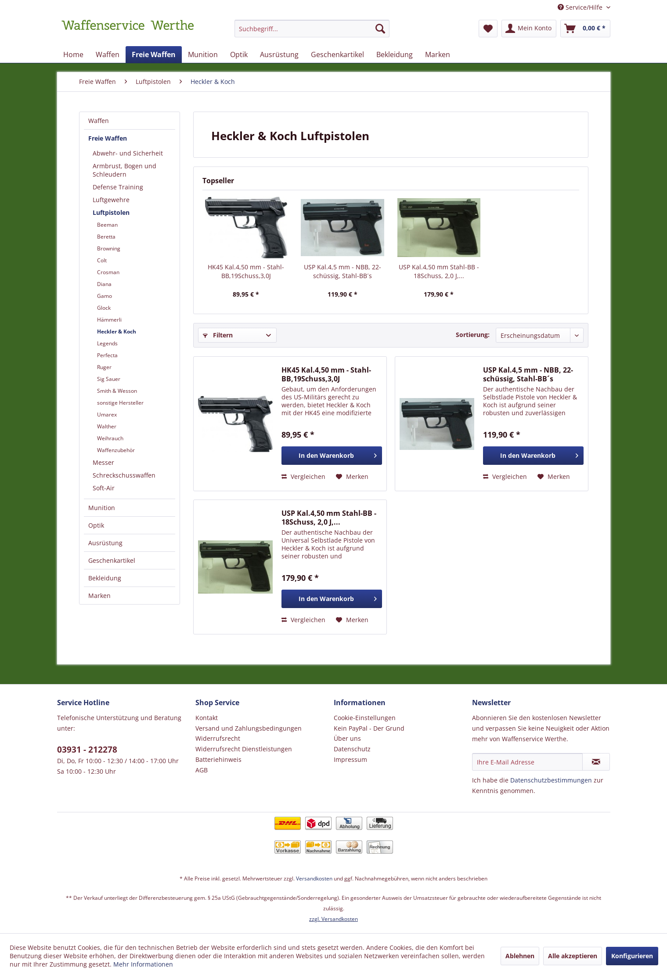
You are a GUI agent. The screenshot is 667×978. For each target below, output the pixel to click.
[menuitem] (311, 33)
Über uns (347, 738)
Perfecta (107, 355)
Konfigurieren (632, 956)
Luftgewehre (111, 200)
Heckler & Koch (116, 331)
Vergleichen (303, 476)
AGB (201, 770)
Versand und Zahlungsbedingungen (248, 728)
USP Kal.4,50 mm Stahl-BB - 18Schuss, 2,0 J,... (439, 271)
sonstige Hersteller (120, 402)
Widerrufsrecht (217, 738)
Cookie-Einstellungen (365, 718)
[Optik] (239, 54)
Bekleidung (104, 578)
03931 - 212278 (87, 749)
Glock (104, 308)
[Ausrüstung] (279, 54)
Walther (106, 426)
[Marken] (437, 54)
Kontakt (206, 718)
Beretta (106, 236)
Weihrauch (110, 438)
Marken (99, 595)
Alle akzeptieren (572, 956)
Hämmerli (109, 319)
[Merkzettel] (488, 28)
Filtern (218, 335)
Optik (96, 525)
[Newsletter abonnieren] (596, 762)
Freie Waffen (107, 138)
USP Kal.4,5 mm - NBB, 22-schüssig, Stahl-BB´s (342, 271)
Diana (104, 284)
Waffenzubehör (116, 450)
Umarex (107, 414)
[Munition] (203, 54)
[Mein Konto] (528, 28)
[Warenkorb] (585, 28)
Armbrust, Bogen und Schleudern (124, 170)
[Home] (73, 54)
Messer (103, 462)
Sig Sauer (108, 379)
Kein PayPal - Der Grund (369, 728)
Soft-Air (104, 488)
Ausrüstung (105, 543)
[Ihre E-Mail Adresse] (527, 762)
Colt (102, 260)
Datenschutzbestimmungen (551, 780)
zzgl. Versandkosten (333, 919)
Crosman (108, 272)
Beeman (107, 224)
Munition (101, 507)
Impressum (350, 759)
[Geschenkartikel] (337, 54)
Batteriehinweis (218, 759)
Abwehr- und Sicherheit (128, 153)
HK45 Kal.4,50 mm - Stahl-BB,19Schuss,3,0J (246, 271)
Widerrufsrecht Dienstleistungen (243, 749)
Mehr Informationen (143, 964)
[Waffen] (108, 54)
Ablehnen (519, 956)
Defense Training (118, 187)
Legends (107, 343)
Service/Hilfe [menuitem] (581, 7)
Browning (108, 248)
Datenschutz (352, 749)
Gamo (104, 296)
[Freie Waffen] (154, 54)
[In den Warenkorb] (331, 455)
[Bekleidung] (394, 54)
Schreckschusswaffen (124, 475)
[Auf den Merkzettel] (352, 476)
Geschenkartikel (111, 560)
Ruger (104, 367)
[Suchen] (380, 28)
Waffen (98, 120)
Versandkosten (314, 878)
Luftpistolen (111, 212)
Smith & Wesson (117, 391)
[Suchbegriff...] (311, 28)
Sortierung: (473, 334)
